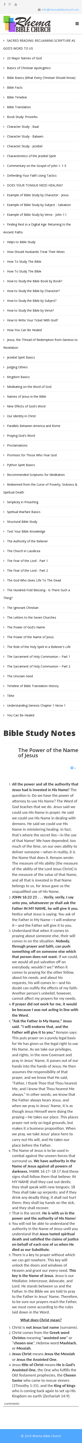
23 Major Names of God (24, 58)
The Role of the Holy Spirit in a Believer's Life (38, 647)
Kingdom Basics (18, 377)
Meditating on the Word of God (28, 387)
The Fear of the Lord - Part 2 (27, 570)
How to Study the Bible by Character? (33, 291)
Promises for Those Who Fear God (31, 455)
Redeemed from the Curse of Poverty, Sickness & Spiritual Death (40, 488)
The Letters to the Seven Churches (31, 617)
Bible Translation (18, 107)
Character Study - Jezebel (24, 146)
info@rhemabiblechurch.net (60, 10)
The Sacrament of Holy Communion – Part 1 (38, 656)
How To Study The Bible (23, 261)
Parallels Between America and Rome (33, 426)
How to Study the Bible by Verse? (30, 310)
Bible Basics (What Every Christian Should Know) (40, 78)
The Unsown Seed (19, 676)
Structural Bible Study (21, 522)
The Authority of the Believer (27, 541)
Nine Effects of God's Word (25, 406)
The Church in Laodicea (23, 551)
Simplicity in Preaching (22, 502)
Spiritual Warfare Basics (23, 512)
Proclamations (17, 445)
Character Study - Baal (22, 127)
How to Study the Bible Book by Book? (34, 281)
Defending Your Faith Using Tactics (31, 175)
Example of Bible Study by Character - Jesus (37, 195)
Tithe (10, 696)
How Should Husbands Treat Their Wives (35, 252)
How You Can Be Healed (24, 330)
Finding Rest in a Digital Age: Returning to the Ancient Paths (37, 228)
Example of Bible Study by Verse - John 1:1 (36, 215)
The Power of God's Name (25, 627)
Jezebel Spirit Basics (20, 357)
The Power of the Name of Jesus (30, 637)
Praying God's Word (20, 435)
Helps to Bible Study (20, 242)
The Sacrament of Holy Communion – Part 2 (38, 666)
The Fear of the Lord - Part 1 (27, 561)
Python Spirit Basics (20, 465)
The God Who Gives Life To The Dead (33, 580)
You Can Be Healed (20, 715)
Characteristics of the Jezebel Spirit (31, 156)
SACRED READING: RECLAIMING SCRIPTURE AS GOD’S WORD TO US (39, 44)
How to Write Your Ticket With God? (32, 320)
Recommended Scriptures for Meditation (35, 475)
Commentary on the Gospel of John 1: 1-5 (36, 166)
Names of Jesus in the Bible (26, 396)
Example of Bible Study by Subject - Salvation (38, 205)
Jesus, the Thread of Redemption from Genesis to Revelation (40, 344)
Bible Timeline (16, 97)
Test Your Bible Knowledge (25, 531)
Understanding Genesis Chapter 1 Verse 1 (36, 705)
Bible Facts (14, 87)
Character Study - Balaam (24, 136)
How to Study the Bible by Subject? (31, 301)
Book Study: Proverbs (22, 117)
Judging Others (17, 367)
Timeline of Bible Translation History (32, 686)
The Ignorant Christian (22, 608)
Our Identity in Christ (21, 416)
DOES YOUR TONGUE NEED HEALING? (34, 185)
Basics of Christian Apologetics (28, 68)
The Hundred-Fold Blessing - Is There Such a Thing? (36, 594)
